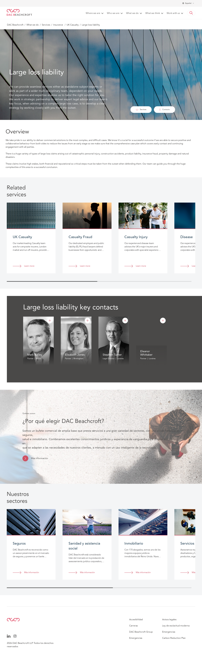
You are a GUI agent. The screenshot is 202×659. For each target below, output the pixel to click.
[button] (191, 13)
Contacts (164, 109)
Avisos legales (169, 619)
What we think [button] (152, 13)
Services (46, 25)
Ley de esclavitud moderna (176, 625)
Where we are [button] (93, 13)
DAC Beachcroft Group (141, 632)
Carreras (133, 625)
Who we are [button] (113, 13)
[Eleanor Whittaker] (163, 320)
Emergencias (135, 638)
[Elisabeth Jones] (87, 320)
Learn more (29, 266)
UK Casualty (73, 25)
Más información (39, 458)
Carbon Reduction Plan (174, 638)
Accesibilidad (136, 619)
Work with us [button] (173, 13)
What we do (33, 25)
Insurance (58, 25)
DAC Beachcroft (15, 25)
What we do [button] (132, 13)
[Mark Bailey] (50, 320)
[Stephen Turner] (125, 320)
